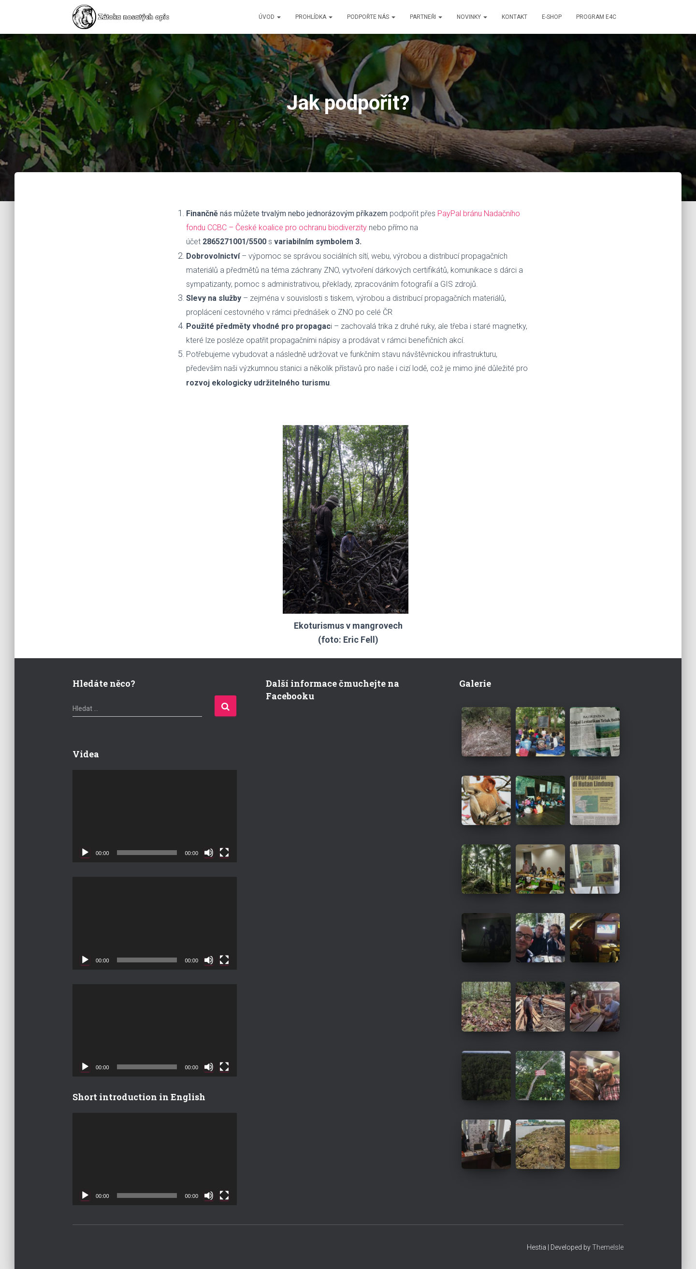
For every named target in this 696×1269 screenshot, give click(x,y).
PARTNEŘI (426, 17)
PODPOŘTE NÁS (371, 17)
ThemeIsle (608, 1247)
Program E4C (596, 17)
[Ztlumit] (209, 852)
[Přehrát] (85, 852)
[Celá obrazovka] (224, 852)
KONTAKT (514, 17)
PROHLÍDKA (314, 17)
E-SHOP (552, 17)
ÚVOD (270, 17)
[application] (154, 816)
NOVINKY (472, 17)
